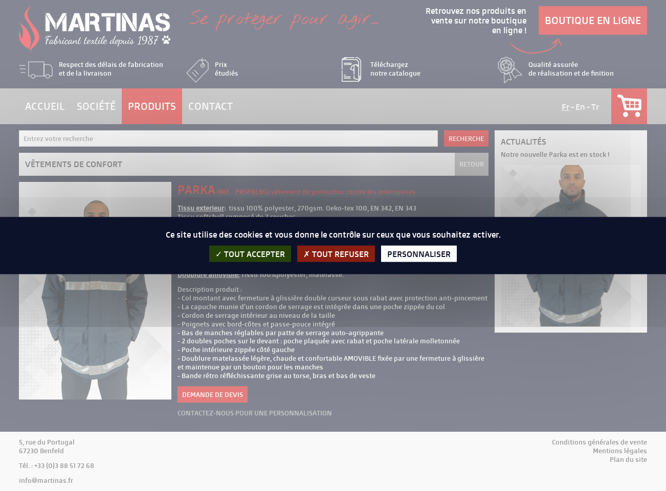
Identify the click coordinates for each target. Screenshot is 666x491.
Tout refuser (336, 254)
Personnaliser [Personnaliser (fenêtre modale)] (419, 254)
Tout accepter (250, 254)
